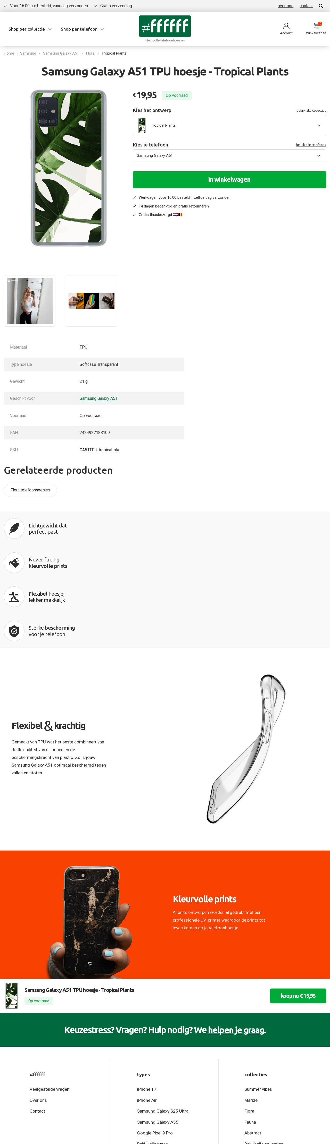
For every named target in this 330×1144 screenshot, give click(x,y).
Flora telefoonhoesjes (30, 490)
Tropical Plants (115, 53)
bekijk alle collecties (311, 110)
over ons (285, 5)
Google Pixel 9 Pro (155, 1033)
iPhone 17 (146, 989)
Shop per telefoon (79, 29)
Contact (37, 1011)
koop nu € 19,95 (294, 896)
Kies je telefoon (229, 145)
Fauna (250, 1022)
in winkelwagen (229, 179)
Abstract (252, 1033)
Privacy (10, 1082)
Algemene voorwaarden (47, 1082)
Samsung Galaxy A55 (157, 1022)
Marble (251, 1000)
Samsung (29, 53)
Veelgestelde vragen (49, 989)
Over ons (38, 1000)
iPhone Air (147, 1000)
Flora (91, 53)
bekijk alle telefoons (311, 144)
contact (306, 5)
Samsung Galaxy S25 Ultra (162, 1011)
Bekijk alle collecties (263, 1044)
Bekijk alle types (152, 1044)
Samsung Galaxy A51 (62, 53)
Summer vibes (258, 989)
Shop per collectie (27, 29)
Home (9, 53)
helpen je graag (236, 930)
